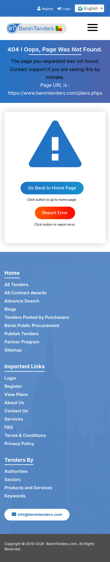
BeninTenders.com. (62, 544)
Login (63, 9)
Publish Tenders (21, 333)
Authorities (16, 471)
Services (13, 419)
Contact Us (16, 411)
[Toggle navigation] (94, 28)
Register (45, 9)
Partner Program (21, 342)
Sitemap (13, 350)
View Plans (16, 394)
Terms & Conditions (25, 435)
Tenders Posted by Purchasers (36, 317)
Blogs (10, 309)
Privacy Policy (19, 443)
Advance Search (21, 301)
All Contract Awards (25, 292)
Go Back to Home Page (52, 188)
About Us (14, 402)
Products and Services (28, 487)
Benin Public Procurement (31, 325)
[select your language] (89, 8)
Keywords (15, 496)
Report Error (55, 212)
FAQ (8, 427)
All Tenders (16, 284)
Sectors (12, 479)
